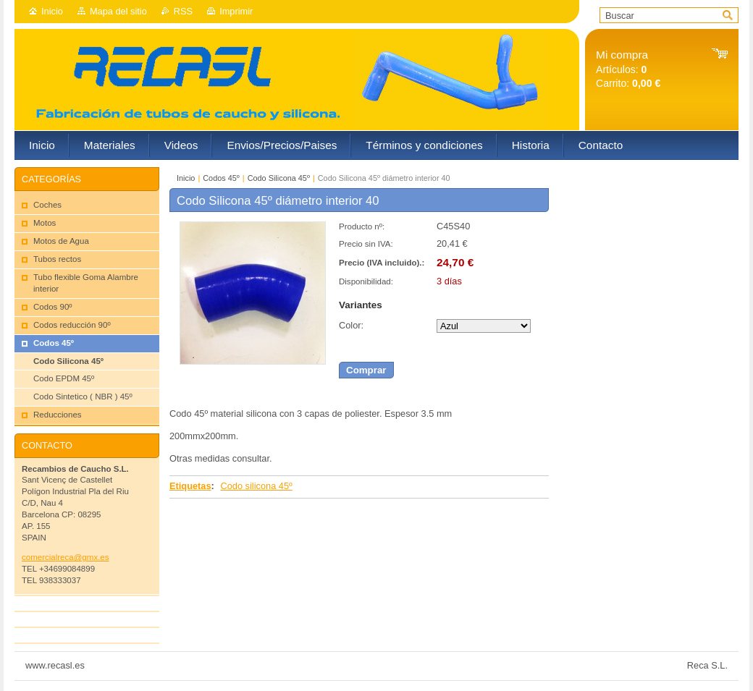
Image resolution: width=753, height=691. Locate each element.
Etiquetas (190, 485)
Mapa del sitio (118, 11)
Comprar (366, 370)
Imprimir (236, 11)
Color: (351, 325)
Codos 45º (221, 178)
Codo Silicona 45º (279, 178)
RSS (183, 11)
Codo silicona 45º (256, 485)
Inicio (52, 11)
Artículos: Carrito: (628, 69)
